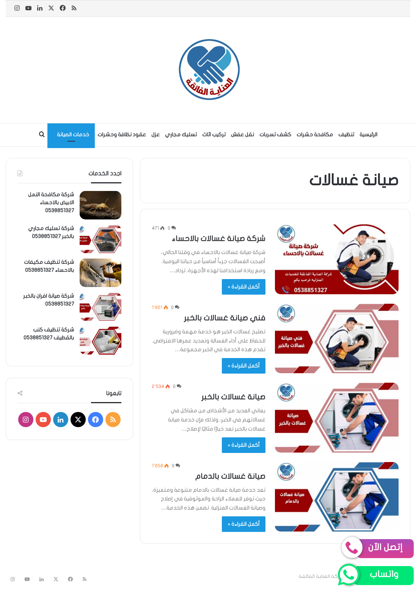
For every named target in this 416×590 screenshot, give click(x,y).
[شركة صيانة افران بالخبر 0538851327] (100, 306)
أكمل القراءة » (244, 287)
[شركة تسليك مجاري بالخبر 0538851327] (100, 239)
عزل (155, 134)
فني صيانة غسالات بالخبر (224, 318)
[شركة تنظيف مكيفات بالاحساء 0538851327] (100, 273)
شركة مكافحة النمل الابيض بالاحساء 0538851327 (51, 202)
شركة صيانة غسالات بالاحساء (218, 239)
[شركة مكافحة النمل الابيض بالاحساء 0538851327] (100, 205)
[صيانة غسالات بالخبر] (337, 418)
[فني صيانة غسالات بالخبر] (337, 339)
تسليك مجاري (181, 134)
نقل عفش (242, 134)
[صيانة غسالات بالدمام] (337, 497)
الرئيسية (368, 134)
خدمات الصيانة (73, 134)
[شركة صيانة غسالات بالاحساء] (337, 259)
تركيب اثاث (214, 134)
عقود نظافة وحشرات (121, 134)
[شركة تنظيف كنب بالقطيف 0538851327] (100, 340)
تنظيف (346, 134)
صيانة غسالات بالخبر (233, 397)
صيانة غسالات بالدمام (230, 476)
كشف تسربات (275, 134)
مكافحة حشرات (315, 134)
